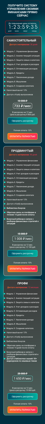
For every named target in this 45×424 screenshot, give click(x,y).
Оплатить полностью (22, 268)
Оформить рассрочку (22, 253)
